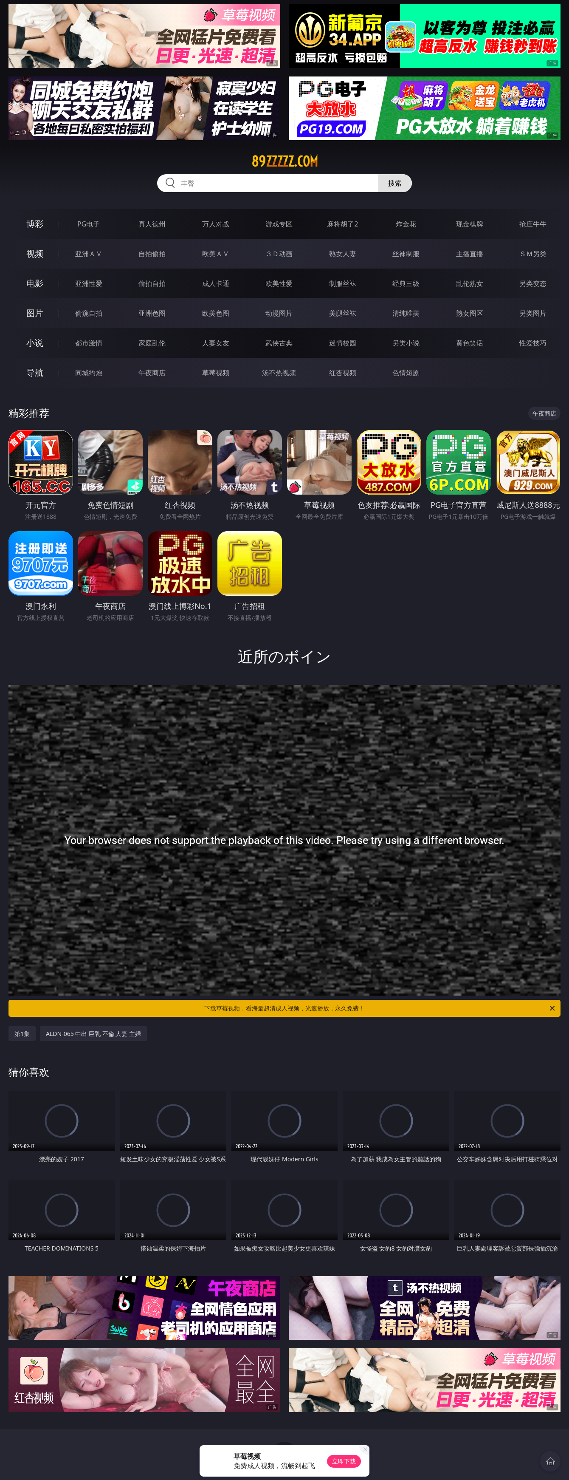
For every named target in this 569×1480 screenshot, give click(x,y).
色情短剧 (406, 372)
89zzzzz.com (284, 161)
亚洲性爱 (88, 283)
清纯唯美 (406, 313)
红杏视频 (342, 372)
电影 (34, 283)
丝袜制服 (406, 253)
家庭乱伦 (152, 343)
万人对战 (215, 224)
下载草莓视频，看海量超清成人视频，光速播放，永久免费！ (380, 1008)
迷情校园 (342, 343)
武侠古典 (279, 343)
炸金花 (406, 224)
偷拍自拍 (152, 283)
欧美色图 (215, 313)
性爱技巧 (532, 343)
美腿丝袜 (342, 313)
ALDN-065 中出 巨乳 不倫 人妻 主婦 (93, 1034)
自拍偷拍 (152, 253)
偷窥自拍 (88, 313)
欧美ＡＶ (215, 253)
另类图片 (532, 313)
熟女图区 (469, 313)
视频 (34, 253)
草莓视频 (215, 372)
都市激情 (88, 343)
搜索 (395, 183)
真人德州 (152, 224)
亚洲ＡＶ (88, 253)
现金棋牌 (469, 224)
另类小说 (406, 343)
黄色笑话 (469, 343)
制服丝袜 (342, 283)
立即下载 (344, 1461)
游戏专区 (279, 224)
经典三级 (406, 283)
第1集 (22, 1034)
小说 (34, 342)
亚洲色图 (152, 313)
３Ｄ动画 (279, 253)
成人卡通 (215, 283)
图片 (34, 313)
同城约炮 (88, 372)
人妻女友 (215, 343)
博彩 (34, 223)
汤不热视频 (279, 372)
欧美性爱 (279, 283)
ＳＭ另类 (532, 253)
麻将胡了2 (342, 224)
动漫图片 (279, 313)
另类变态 (532, 283)
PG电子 (88, 224)
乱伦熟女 (469, 283)
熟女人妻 (342, 253)
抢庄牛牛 (532, 224)
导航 (34, 372)
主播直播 (469, 253)
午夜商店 (152, 372)
